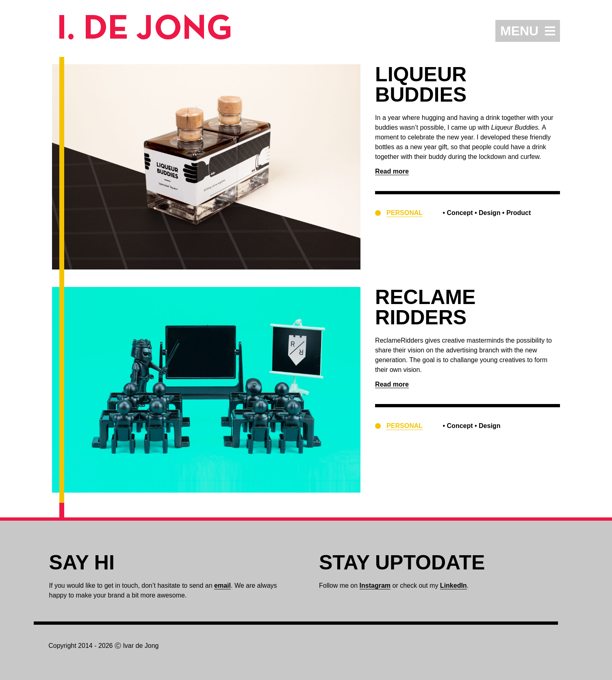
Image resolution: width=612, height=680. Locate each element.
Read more (392, 171)
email (222, 585)
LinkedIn (453, 585)
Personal (404, 212)
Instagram (375, 585)
